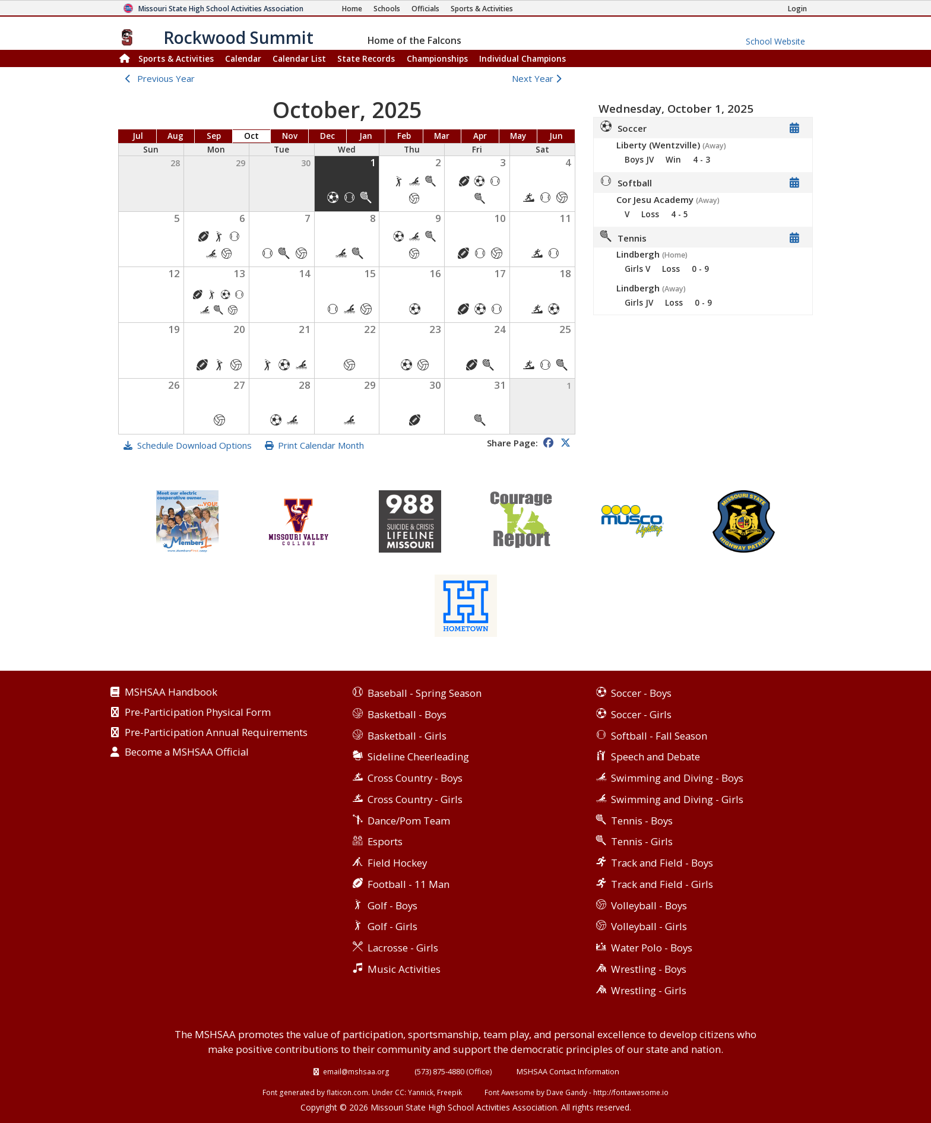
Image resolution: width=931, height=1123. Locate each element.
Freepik (449, 1092)
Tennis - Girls (642, 841)
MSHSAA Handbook (171, 693)
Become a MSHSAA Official (187, 753)
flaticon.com (347, 1092)
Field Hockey (397, 863)
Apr (480, 136)
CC (399, 1092)
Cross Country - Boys (415, 778)
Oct (251, 136)
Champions (522, 58)
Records (366, 58)
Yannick (420, 1092)
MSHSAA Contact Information (568, 1071)
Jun (556, 136)
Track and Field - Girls (662, 884)
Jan (365, 136)
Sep (214, 136)
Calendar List (299, 58)
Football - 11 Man (408, 884)
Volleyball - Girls (649, 926)
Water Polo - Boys (651, 947)
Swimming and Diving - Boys (677, 778)
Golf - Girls (392, 926)
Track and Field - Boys (662, 863)
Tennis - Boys (642, 820)
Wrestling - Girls (648, 990)
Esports (385, 841)
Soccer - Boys (641, 693)
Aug (175, 136)
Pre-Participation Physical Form (198, 713)
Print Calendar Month (321, 445)
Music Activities (404, 969)
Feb (404, 136)
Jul (137, 136)
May (518, 136)
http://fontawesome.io (631, 1092)
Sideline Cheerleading (418, 756)
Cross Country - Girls (415, 799)
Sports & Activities (176, 58)
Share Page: (512, 443)
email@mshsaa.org (356, 1071)
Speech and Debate (655, 756)
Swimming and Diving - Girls (677, 799)
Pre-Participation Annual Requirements (216, 733)
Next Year (539, 78)
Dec (327, 136)
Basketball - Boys (407, 714)
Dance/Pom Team (409, 820)
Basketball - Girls (407, 736)
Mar (441, 136)
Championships (437, 58)
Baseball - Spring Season (425, 693)
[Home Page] (352, 9)
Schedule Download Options (194, 445)
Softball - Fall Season (659, 736)
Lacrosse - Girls (403, 947)
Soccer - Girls (641, 714)
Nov (289, 136)
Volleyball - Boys (649, 905)
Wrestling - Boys (648, 969)
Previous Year (166, 78)
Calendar (243, 58)
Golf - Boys (392, 905)
